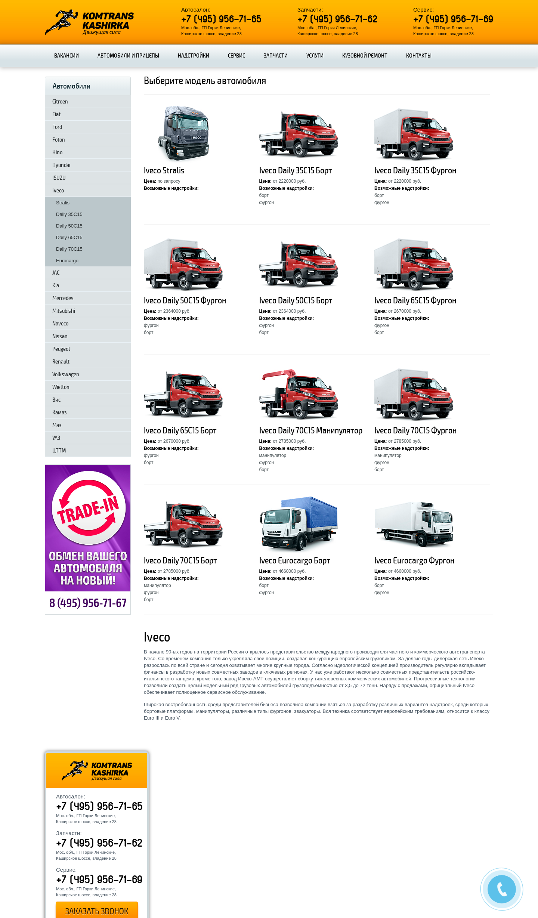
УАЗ (56, 438)
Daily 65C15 (69, 237)
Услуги (315, 55)
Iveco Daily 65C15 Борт (180, 430)
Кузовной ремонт (364, 55)
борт (264, 195)
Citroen (60, 101)
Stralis (62, 202)
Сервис (236, 55)
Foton (58, 139)
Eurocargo (67, 260)
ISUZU (59, 178)
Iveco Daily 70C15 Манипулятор (310, 430)
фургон (266, 202)
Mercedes (63, 298)
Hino (57, 152)
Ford (57, 127)
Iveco (58, 190)
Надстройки (193, 55)
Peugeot (61, 349)
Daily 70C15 (69, 249)
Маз (57, 425)
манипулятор (273, 455)
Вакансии (66, 55)
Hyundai (61, 165)
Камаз (59, 412)
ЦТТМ (59, 450)
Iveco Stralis (164, 170)
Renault (60, 361)
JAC (55, 272)
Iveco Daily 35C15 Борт (295, 170)
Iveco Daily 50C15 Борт (296, 300)
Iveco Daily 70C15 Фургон (415, 430)
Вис (56, 400)
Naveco (60, 323)
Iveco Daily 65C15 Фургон (415, 300)
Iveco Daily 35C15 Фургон (415, 170)
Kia (55, 285)
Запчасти (276, 55)
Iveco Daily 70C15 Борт (180, 560)
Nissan (60, 336)
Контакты (419, 55)
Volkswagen (65, 374)
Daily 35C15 (69, 214)
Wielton (60, 387)
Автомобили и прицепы (128, 55)
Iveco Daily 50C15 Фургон (185, 300)
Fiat (56, 114)
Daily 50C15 (69, 226)
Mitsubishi (63, 311)
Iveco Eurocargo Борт (294, 560)
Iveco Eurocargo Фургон (414, 560)
